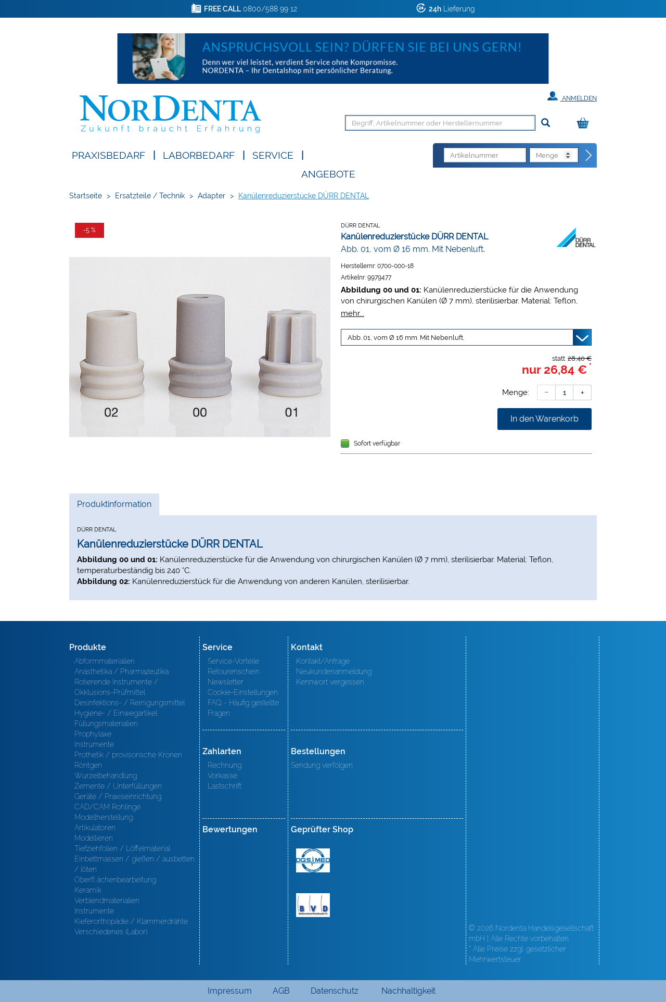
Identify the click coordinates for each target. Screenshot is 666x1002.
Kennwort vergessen (330, 682)
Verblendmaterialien (106, 900)
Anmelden (572, 96)
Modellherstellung (103, 817)
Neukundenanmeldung (334, 671)
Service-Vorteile (233, 661)
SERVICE (272, 154)
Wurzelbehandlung (105, 775)
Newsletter (226, 682)
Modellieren (93, 838)
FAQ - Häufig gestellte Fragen (243, 708)
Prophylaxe (92, 734)
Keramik (87, 890)
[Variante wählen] (466, 337)
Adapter (211, 196)
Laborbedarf (199, 154)
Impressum (230, 991)
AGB (281, 991)
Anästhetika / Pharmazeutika (121, 671)
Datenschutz (334, 991)
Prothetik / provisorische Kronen (128, 755)
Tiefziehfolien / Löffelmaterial (122, 848)
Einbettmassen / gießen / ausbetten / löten (134, 864)
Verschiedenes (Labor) (110, 932)
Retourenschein (234, 671)
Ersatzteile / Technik (150, 196)
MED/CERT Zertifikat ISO (313, 860)
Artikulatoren (95, 827)
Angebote (328, 173)
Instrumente (94, 744)
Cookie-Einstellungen (243, 692)
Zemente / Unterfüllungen (118, 786)
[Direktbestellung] (589, 156)
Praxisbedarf (108, 154)
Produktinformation (113, 507)
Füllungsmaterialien (106, 723)
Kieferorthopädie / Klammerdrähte (131, 921)
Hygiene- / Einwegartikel (115, 713)
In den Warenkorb (544, 419)
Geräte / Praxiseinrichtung (117, 796)
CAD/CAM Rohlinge (107, 807)
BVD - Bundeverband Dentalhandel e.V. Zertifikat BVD (313, 905)
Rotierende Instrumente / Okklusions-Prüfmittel (116, 687)
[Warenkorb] (585, 123)
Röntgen (88, 765)
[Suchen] (545, 123)
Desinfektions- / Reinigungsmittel (129, 703)
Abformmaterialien (104, 661)
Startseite (85, 196)
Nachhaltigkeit (408, 991)
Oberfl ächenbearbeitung (115, 880)
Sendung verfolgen (322, 765)
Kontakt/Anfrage (323, 661)
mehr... (352, 313)
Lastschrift (224, 786)
